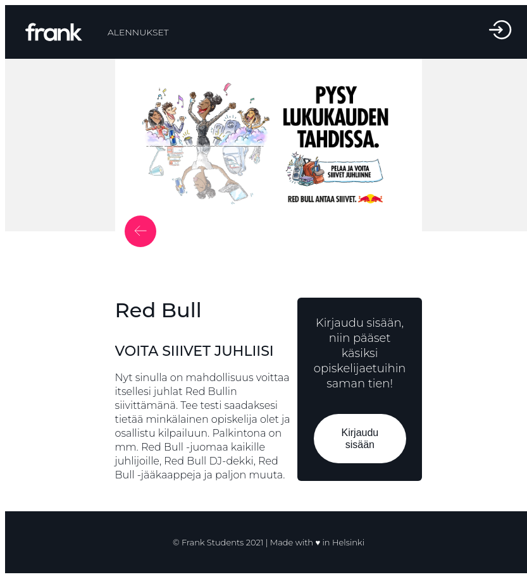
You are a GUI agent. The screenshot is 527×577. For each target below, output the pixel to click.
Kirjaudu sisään (359, 438)
